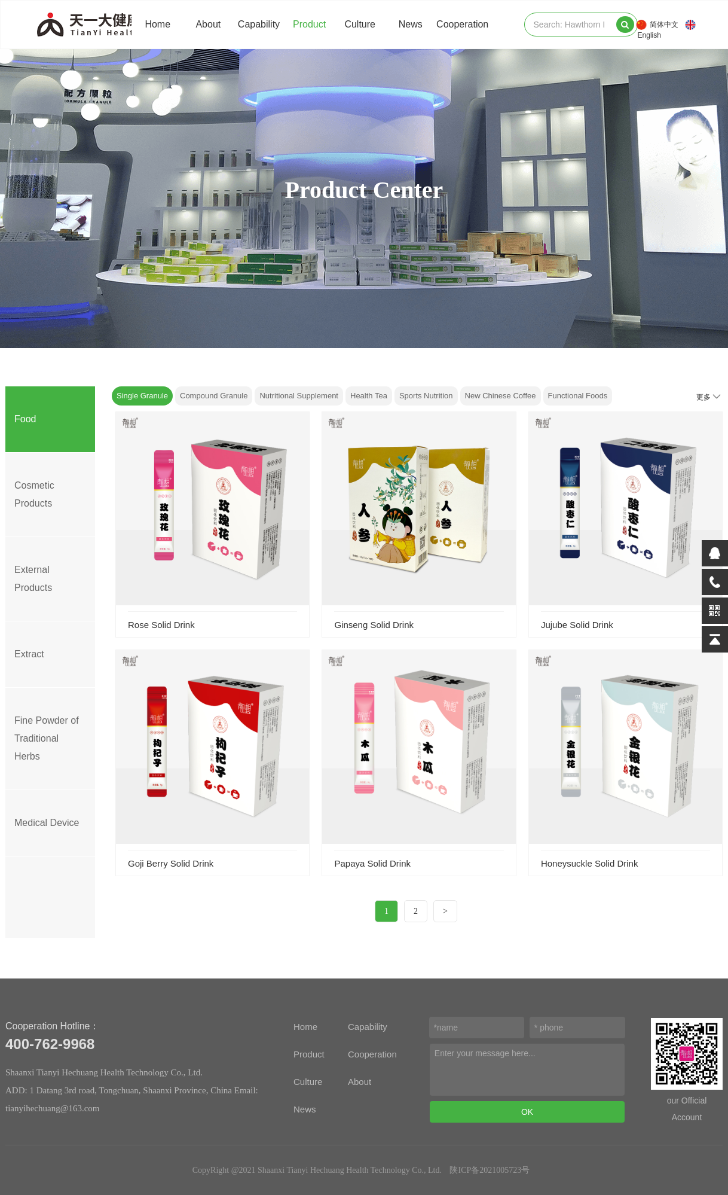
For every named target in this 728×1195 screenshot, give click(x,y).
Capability (259, 24)
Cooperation (462, 24)
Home (157, 24)
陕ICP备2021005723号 (489, 1170)
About (208, 24)
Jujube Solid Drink (577, 625)
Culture (359, 24)
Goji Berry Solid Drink (170, 863)
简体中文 (664, 24)
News (411, 24)
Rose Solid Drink (161, 625)
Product (309, 24)
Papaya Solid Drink (372, 863)
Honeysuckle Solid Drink (589, 863)
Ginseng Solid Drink (374, 625)
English (649, 35)
